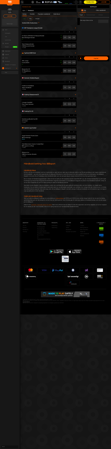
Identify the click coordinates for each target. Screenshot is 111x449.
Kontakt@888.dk (26, 301)
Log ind (9, 16)
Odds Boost (56, 14)
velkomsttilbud (59, 198)
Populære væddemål (44, 14)
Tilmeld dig (90, 2)
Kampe (25, 14)
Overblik (32, 14)
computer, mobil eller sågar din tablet (41, 204)
